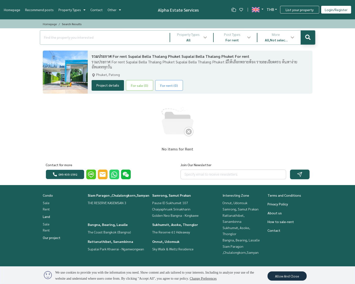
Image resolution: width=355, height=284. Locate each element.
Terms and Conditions (284, 195)
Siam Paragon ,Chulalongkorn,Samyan (118, 195)
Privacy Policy (278, 204)
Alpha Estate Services (178, 10)
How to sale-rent (281, 221)
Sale (46, 203)
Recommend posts (39, 9)
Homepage (12, 9)
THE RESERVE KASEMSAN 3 (107, 203)
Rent (46, 209)
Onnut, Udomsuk (166, 241)
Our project (51, 237)
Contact (96, 9)
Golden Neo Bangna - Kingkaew (175, 215)
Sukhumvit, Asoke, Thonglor (175, 224)
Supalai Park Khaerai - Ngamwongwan (116, 249)
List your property (300, 9)
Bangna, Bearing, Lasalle (108, 224)
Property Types (72, 9)
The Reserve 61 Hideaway (171, 232)
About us (275, 213)
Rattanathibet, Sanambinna (110, 241)
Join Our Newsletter (196, 165)
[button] (191, 37)
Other (114, 9)
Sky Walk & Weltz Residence (173, 249)
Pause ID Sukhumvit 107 (170, 203)
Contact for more (59, 165)
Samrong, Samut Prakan (171, 195)
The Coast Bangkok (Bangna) (109, 232)
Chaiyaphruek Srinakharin (171, 209)
